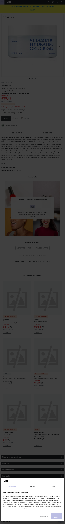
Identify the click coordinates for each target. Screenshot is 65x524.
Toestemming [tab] (12, 486)
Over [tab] (53, 486)
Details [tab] (32, 486)
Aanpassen (44, 516)
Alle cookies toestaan (56, 516)
